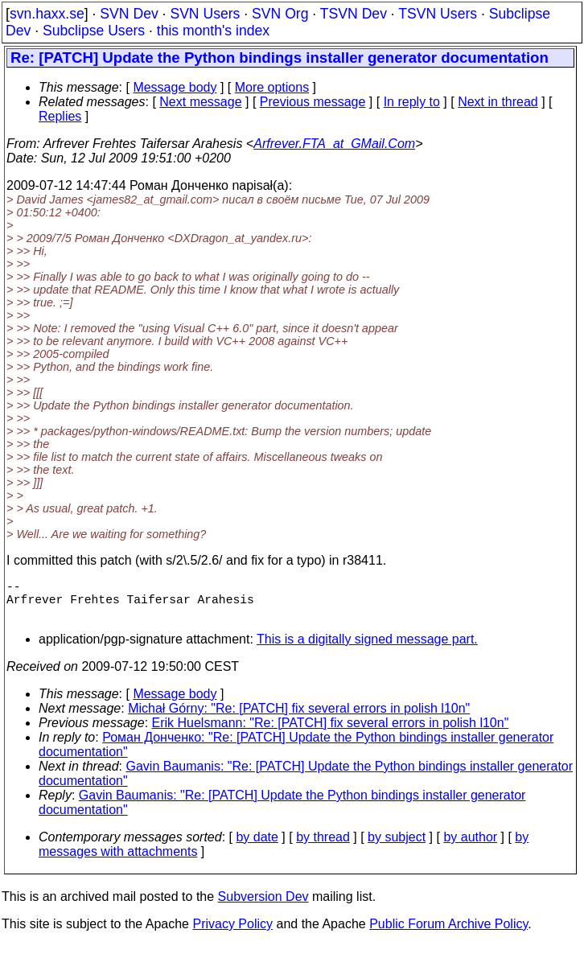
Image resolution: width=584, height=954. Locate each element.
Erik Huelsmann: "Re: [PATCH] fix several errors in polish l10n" (330, 732)
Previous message (313, 102)
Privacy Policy (232, 933)
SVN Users (205, 14)
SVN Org (280, 14)
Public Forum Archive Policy (448, 933)
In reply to (412, 102)
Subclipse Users (94, 31)
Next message (200, 102)
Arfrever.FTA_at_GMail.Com (334, 143)
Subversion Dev (263, 906)
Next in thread (498, 102)
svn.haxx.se (47, 14)
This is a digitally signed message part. (367, 649)
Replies (60, 116)
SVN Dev (129, 14)
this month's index (213, 31)
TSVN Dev (353, 14)
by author (470, 846)
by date (257, 846)
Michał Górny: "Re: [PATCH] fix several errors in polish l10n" (299, 718)
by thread (323, 846)
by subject (397, 846)
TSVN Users (437, 14)
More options (272, 87)
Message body (174, 87)
